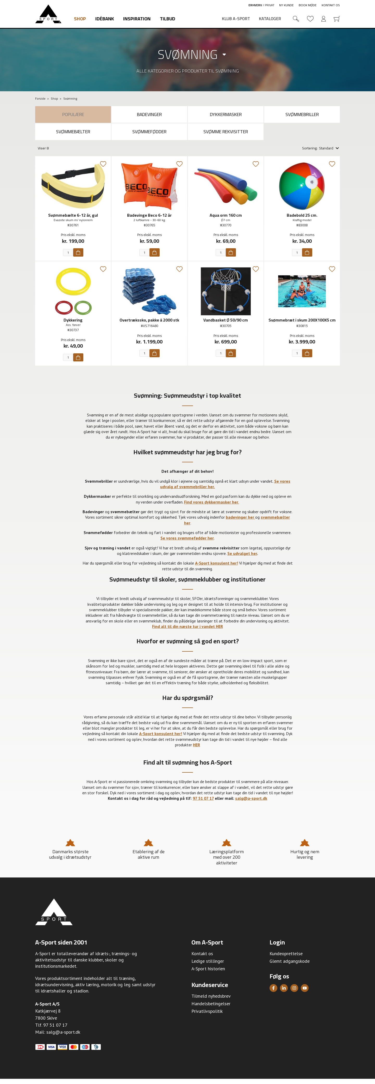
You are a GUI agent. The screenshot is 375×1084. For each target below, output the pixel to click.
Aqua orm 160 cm (226, 220)
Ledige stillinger (207, 966)
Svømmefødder (149, 135)
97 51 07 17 (55, 1030)
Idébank (104, 18)
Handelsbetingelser (210, 1009)
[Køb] (78, 257)
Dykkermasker (226, 115)
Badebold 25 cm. (302, 220)
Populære (73, 115)
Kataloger (270, 18)
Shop (80, 18)
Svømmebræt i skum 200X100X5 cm (302, 325)
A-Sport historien (208, 974)
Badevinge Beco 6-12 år (149, 220)
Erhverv (255, 5)
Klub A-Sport (236, 18)
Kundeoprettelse (286, 958)
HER (196, 750)
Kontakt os (331, 5)
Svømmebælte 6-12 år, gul (73, 220)
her (187, 527)
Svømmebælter (73, 135)
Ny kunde (286, 5)
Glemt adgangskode (290, 966)
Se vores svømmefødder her (187, 543)
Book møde (308, 5)
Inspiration (137, 18)
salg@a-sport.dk (63, 1037)
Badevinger (149, 115)
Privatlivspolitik (207, 1016)
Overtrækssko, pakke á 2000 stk (149, 325)
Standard (326, 153)
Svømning (188, 54)
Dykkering (73, 325)
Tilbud (167, 18)
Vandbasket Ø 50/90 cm (225, 325)
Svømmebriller (302, 115)
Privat (269, 5)
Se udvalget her (242, 558)
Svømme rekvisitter (225, 135)
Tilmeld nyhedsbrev (211, 1001)
